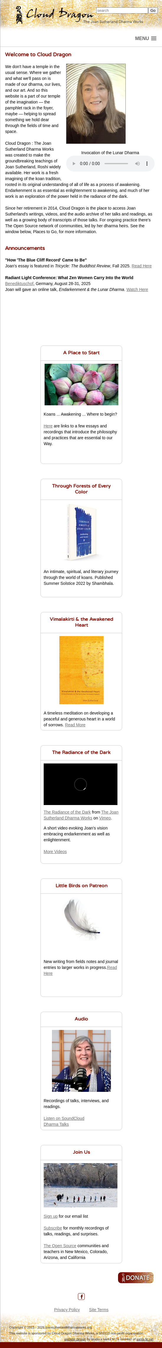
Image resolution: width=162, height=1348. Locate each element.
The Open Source (60, 1245)
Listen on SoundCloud (64, 1118)
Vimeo (105, 818)
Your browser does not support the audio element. (110, 164)
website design (75, 1339)
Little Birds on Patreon (81, 886)
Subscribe (53, 1228)
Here (48, 426)
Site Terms (99, 1309)
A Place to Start (81, 353)
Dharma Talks (56, 1124)
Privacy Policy (67, 1309)
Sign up (51, 1216)
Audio (81, 1019)
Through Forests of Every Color (81, 489)
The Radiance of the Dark (81, 753)
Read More (75, 724)
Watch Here (137, 289)
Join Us (81, 1152)
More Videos (55, 851)
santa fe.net (145, 1339)
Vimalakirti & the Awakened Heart (81, 622)
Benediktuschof (19, 283)
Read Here (142, 266)
